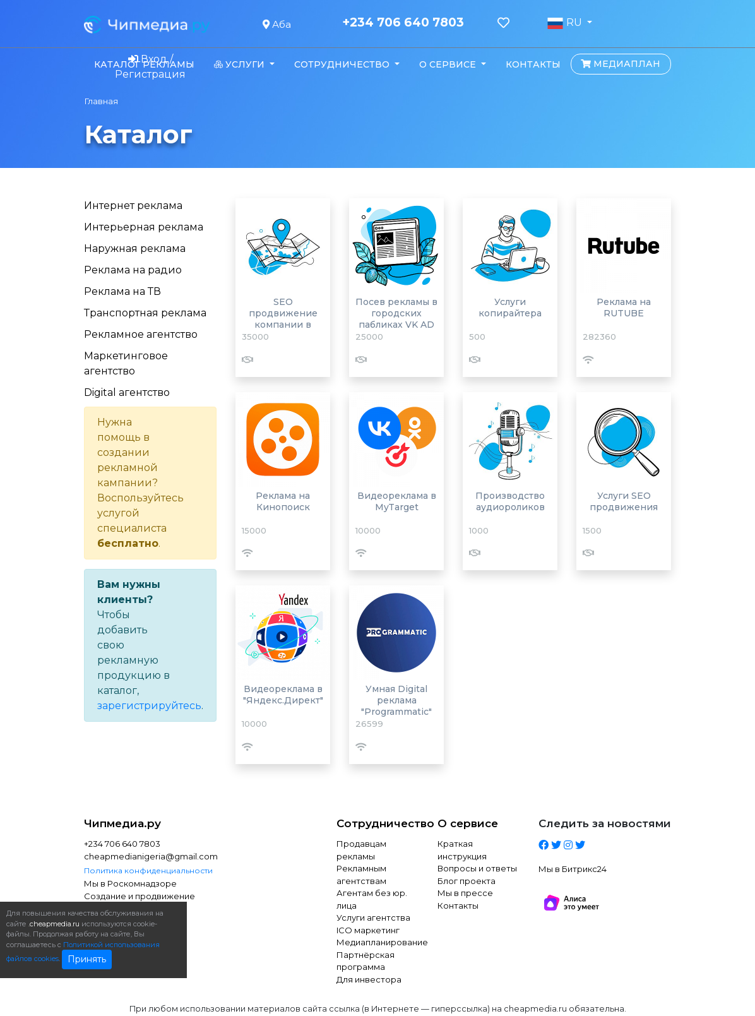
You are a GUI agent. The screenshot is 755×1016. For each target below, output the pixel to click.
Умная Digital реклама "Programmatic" (396, 700)
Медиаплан (620, 63)
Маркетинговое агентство (126, 363)
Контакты (533, 64)
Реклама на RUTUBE (624, 307)
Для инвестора (368, 979)
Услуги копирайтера (510, 307)
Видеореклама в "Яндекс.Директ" (283, 694)
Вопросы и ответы (477, 868)
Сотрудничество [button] (343, 64)
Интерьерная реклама (143, 227)
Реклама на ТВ (122, 291)
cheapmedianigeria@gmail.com (150, 856)
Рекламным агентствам (361, 874)
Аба (277, 24)
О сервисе (467, 823)
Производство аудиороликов (510, 501)
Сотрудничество (377, 823)
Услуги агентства (373, 917)
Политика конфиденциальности (148, 870)
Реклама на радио (133, 270)
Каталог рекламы (144, 64)
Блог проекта (466, 881)
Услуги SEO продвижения (624, 501)
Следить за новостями (604, 823)
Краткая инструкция (462, 850)
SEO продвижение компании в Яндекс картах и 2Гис (283, 324)
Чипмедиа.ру (122, 823)
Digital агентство (127, 392)
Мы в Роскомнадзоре (130, 883)
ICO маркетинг (368, 930)
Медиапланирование (377, 942)
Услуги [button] (240, 64)
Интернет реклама (133, 206)
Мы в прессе (465, 893)
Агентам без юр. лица (371, 899)
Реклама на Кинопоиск (283, 501)
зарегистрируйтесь (149, 706)
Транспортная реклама (145, 313)
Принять (87, 959)
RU (566, 22)
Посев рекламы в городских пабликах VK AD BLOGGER (396, 319)
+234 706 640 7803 (403, 22)
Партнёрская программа (365, 961)
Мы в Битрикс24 (572, 869)
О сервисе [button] (449, 64)
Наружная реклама (135, 248)
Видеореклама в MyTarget (396, 501)
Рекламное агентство (141, 334)
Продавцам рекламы (361, 850)
